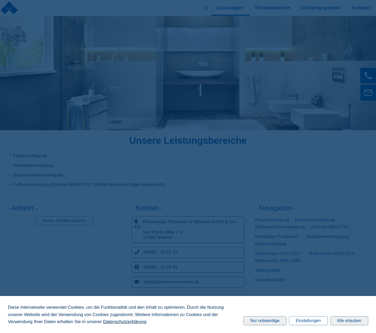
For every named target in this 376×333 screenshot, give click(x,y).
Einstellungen (308, 320)
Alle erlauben (349, 320)
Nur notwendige (264, 320)
